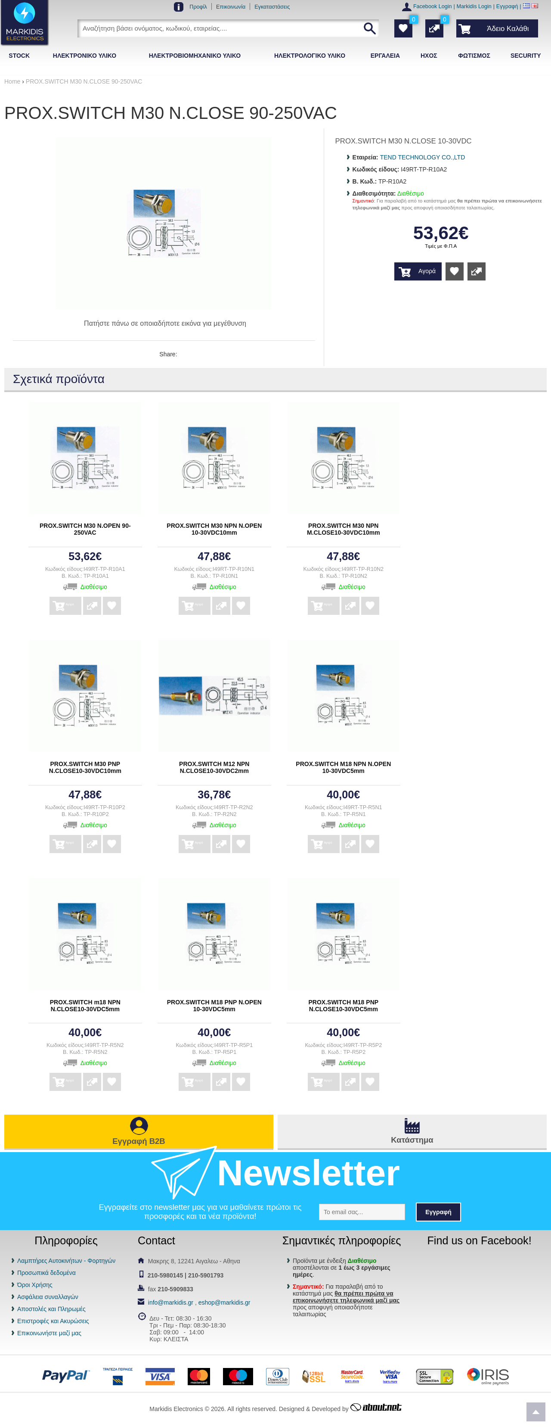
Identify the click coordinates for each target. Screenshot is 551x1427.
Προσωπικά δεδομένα (46, 1272)
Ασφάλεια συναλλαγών (47, 1296)
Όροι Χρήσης (35, 1284)
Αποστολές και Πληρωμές (51, 1308)
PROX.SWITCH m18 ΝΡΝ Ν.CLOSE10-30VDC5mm (85, 1006)
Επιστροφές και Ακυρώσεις (53, 1321)
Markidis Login (474, 6)
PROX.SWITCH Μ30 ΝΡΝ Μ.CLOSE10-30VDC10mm (343, 529)
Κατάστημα (412, 1139)
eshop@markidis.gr (224, 1302)
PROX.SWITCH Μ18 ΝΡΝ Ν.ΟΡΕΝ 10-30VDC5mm (343, 767)
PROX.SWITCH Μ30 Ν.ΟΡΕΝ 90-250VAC (85, 529)
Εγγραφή (507, 6)
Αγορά (427, 271)
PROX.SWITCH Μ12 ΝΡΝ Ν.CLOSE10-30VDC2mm (214, 767)
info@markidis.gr (170, 1302)
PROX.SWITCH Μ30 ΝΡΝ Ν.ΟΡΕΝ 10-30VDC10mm (214, 529)
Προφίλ (198, 7)
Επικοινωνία (230, 7)
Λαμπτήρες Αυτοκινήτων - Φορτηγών (66, 1260)
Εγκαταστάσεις (272, 7)
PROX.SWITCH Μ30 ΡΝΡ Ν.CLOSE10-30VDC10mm (85, 767)
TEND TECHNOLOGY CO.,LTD (422, 157)
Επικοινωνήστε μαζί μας (49, 1333)
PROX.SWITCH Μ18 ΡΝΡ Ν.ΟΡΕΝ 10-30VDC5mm (214, 1006)
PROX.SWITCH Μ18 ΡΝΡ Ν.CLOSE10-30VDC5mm (344, 1006)
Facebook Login (432, 6)
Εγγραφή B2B (138, 1141)
